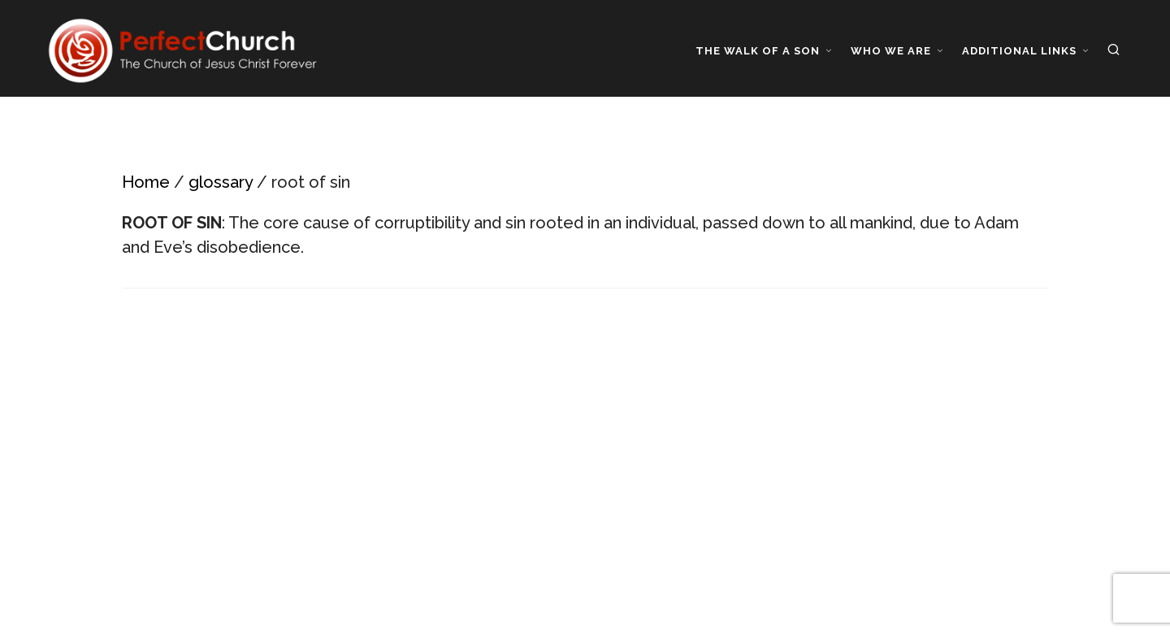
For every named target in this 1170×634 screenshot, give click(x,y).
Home (146, 182)
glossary (220, 182)
